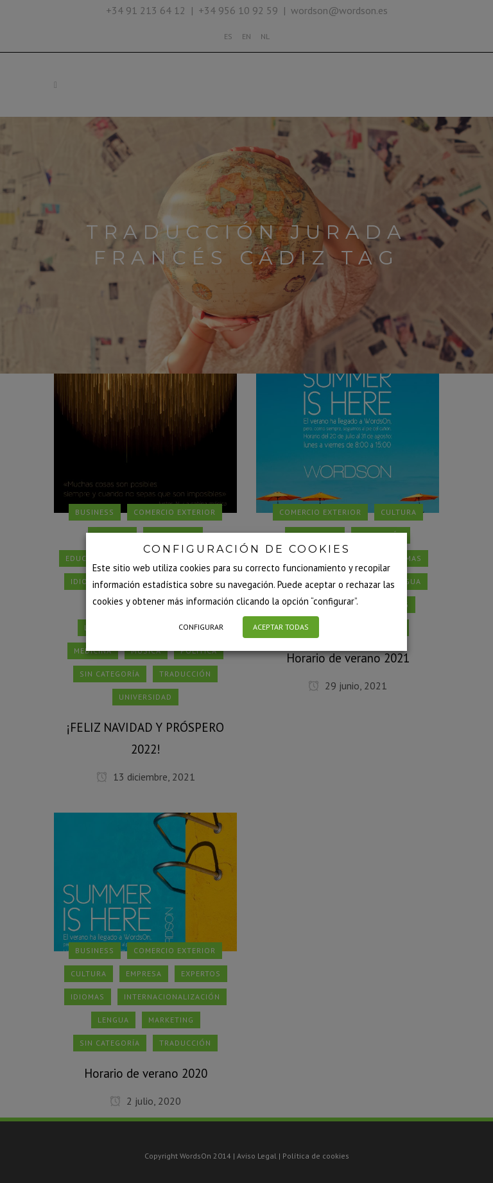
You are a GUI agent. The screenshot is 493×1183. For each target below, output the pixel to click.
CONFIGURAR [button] (200, 627)
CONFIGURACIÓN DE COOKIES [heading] (246, 549)
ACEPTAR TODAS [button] (281, 627)
